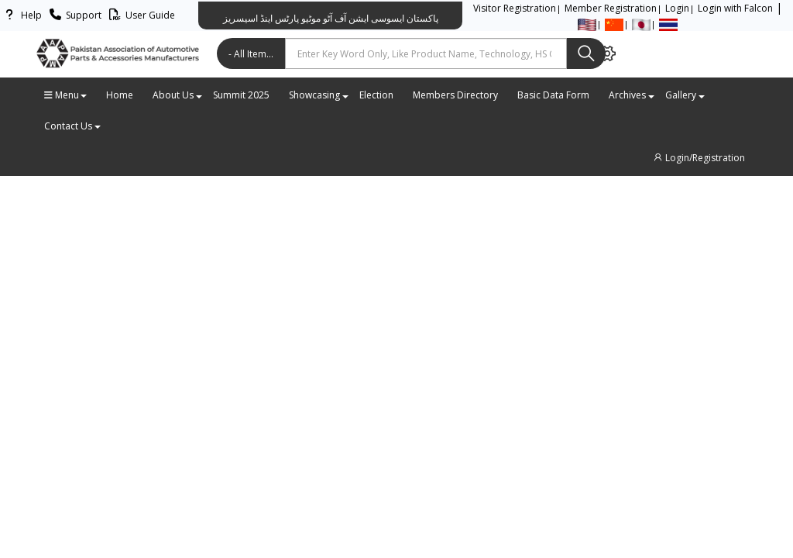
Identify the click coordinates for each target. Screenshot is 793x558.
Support (73, 15)
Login (677, 8)
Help (21, 15)
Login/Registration (698, 157)
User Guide (140, 15)
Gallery (684, 95)
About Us (177, 95)
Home (119, 95)
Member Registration (611, 8)
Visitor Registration (514, 8)
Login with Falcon (735, 8)
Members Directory (455, 95)
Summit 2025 (241, 95)
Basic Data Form (553, 95)
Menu (65, 95)
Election (376, 95)
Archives (631, 95)
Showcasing (318, 95)
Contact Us (72, 126)
